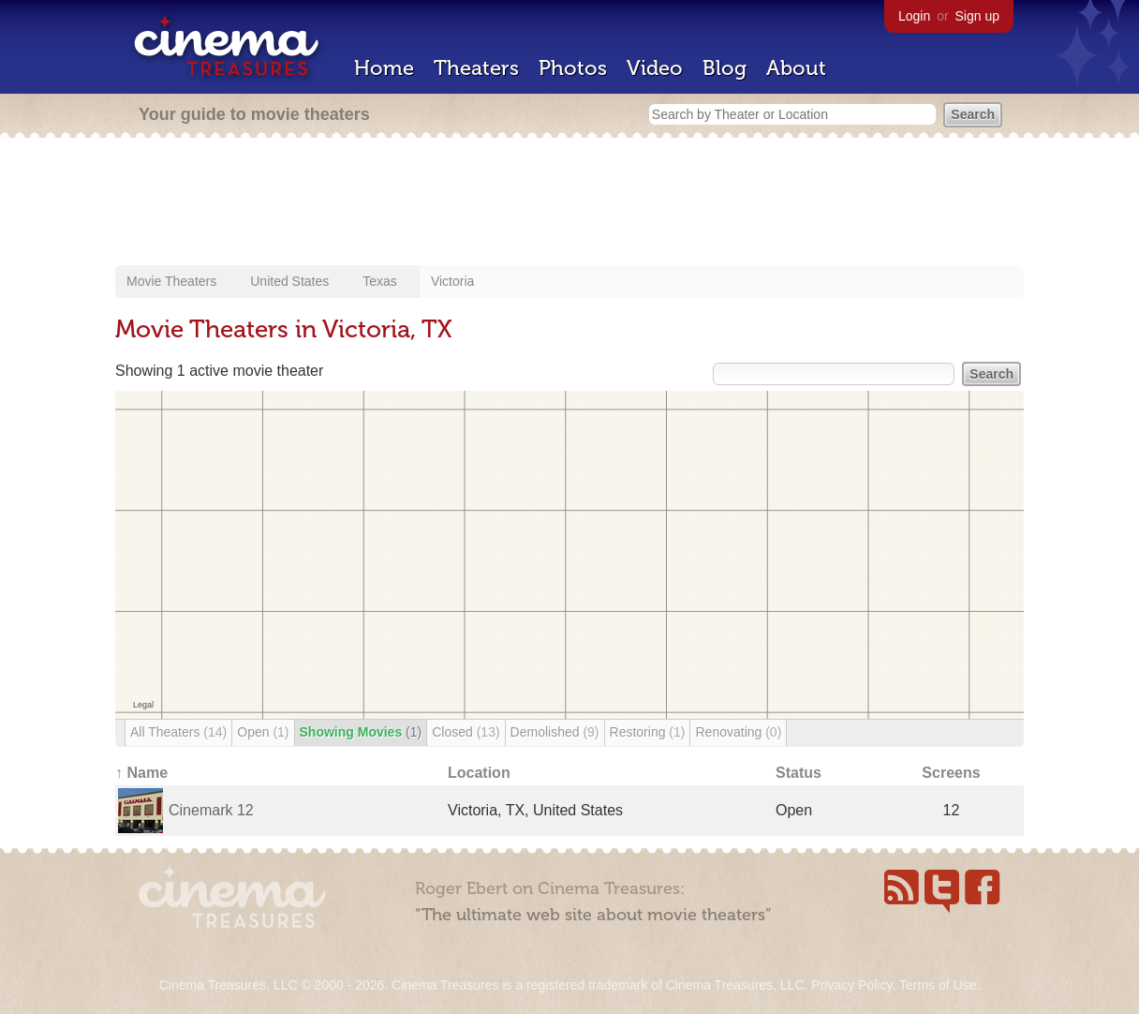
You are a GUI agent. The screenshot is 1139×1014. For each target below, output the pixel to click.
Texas (379, 281)
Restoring (648, 731)
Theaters (476, 68)
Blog (725, 68)
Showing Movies (361, 731)
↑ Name (141, 773)
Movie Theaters (171, 281)
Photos (573, 68)
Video (655, 68)
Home (384, 68)
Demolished (554, 731)
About (796, 68)
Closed (465, 731)
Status (798, 773)
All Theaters (178, 731)
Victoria (452, 281)
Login (914, 15)
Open (262, 731)
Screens (951, 773)
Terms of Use (937, 984)
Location (479, 773)
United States (289, 281)
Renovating (738, 731)
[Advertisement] (569, 203)
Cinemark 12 (211, 810)
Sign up (977, 15)
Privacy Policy (851, 984)
